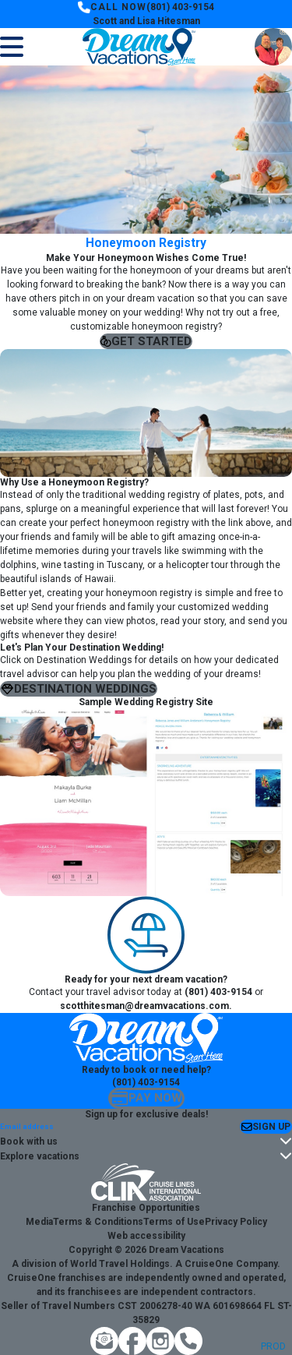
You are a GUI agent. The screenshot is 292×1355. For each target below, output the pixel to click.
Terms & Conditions (98, 1221)
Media (39, 1221)
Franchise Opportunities (146, 1207)
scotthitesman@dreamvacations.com (144, 1005)
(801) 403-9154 (180, 7)
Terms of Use (174, 1221)
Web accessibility (146, 1235)
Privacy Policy (236, 1221)
